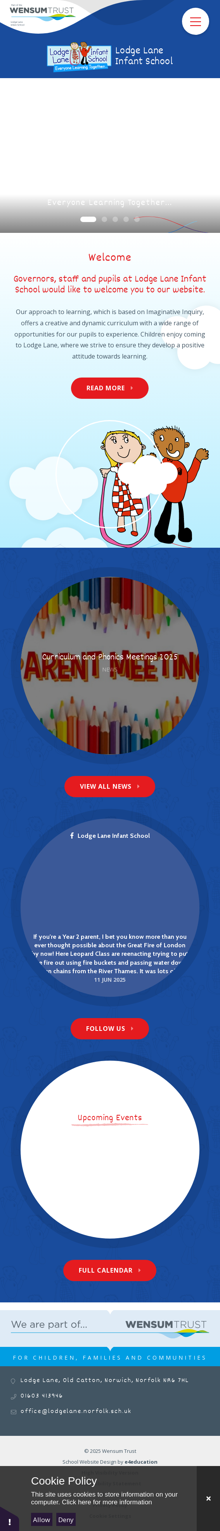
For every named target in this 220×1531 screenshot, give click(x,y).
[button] (9, 1518)
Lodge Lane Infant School (110, 835)
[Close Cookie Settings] (208, 1498)
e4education (141, 1461)
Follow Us (105, 1028)
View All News (106, 786)
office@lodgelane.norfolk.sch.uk (76, 1412)
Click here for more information (107, 1502)
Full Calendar (106, 1270)
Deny (66, 1519)
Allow (41, 1519)
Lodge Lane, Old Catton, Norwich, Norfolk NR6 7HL (105, 1381)
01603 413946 (42, 1396)
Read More (106, 388)
